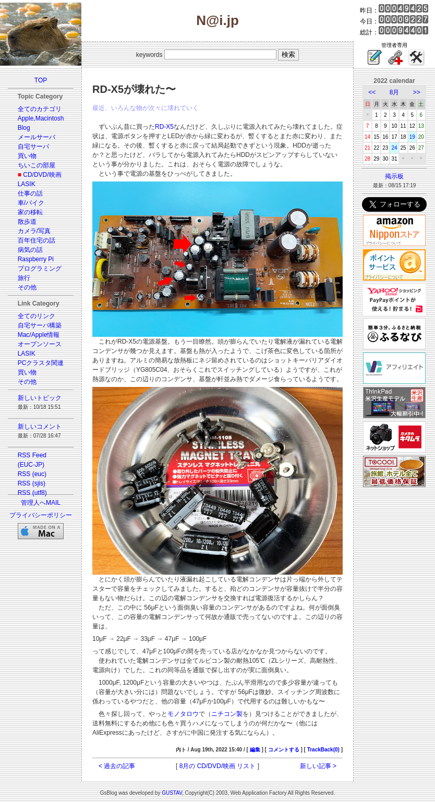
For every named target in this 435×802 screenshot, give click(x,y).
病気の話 (30, 249)
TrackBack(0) (323, 749)
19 (412, 137)
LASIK (26, 184)
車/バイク (31, 202)
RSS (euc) (32, 474)
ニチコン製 (227, 714)
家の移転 (30, 212)
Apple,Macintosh (41, 118)
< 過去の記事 (117, 766)
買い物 (27, 156)
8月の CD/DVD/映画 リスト (217, 766)
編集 (255, 749)
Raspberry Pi (36, 259)
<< (372, 92)
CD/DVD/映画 (42, 174)
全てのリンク (36, 316)
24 (394, 148)
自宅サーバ (33, 146)
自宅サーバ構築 (40, 325)
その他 (27, 287)
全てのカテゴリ (40, 109)
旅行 (24, 278)
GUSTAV (172, 793)
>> (416, 92)
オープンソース (40, 344)
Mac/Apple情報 (39, 334)
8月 (395, 92)
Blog (24, 127)
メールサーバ (36, 137)
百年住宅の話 (36, 240)
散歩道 (27, 221)
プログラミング (40, 268)
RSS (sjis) (31, 483)
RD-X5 (164, 126)
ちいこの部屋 (36, 165)
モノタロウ (183, 714)
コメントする (283, 749)
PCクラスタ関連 (41, 363)
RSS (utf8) (32, 492)
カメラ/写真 (34, 231)
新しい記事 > (318, 766)
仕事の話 (30, 193)
